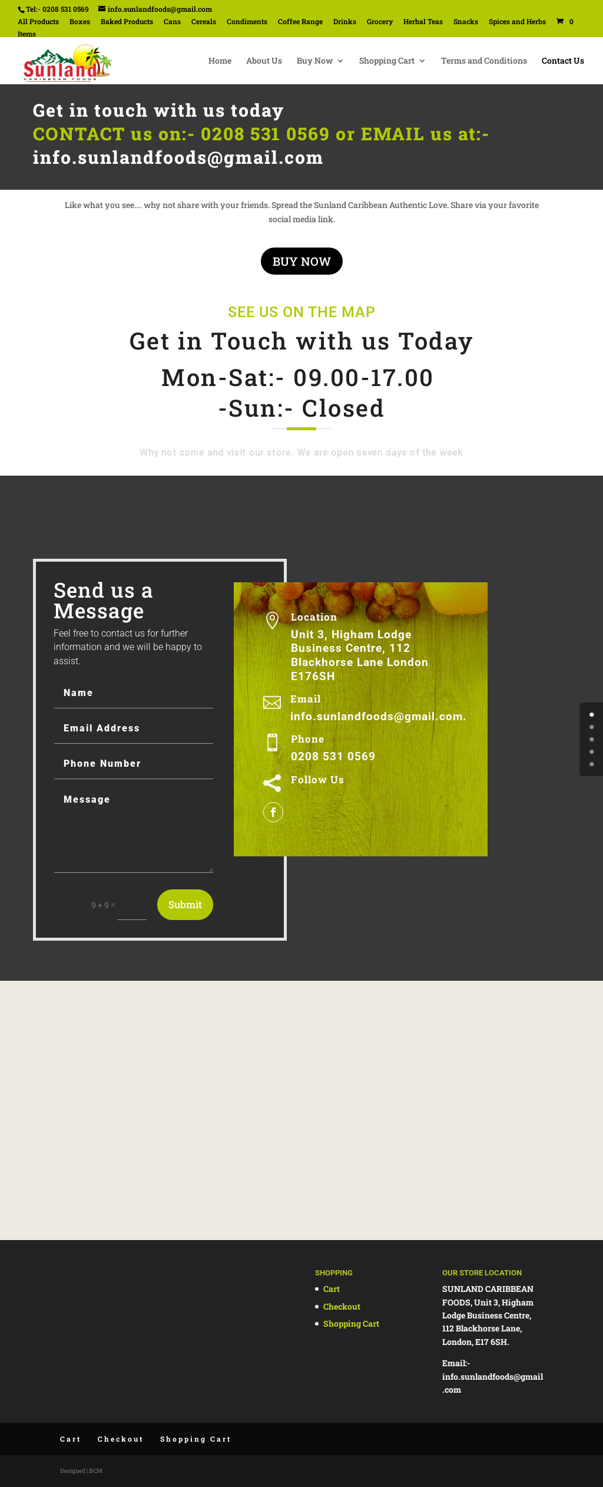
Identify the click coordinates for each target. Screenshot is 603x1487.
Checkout (341, 1306)
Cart (331, 1288)
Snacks (465, 22)
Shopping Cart (387, 61)
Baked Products (127, 22)
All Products (38, 22)
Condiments (247, 22)
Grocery (380, 22)
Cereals (203, 22)
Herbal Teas (423, 22)
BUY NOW (302, 261)
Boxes (79, 22)
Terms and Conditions (484, 61)
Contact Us (563, 61)
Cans (172, 22)
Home (219, 61)
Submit (185, 904)
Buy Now (315, 61)
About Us (264, 61)
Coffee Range (300, 22)
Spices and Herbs (517, 22)
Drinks (344, 22)
